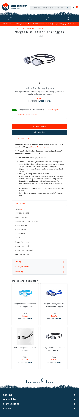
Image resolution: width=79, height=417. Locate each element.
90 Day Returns (20, 24)
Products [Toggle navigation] (11, 19)
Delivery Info (53, 110)
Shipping (18, 262)
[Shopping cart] (75, 8)
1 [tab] (39, 83)
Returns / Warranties (22, 267)
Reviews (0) (19, 272)
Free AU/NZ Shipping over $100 (39, 24)
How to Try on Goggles (40, 147)
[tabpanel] (39, 60)
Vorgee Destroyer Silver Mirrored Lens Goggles (54, 305)
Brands (30, 19)
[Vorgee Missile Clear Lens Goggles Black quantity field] (39, 120)
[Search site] (67, 8)
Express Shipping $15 (60, 24)
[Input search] (47, 8)
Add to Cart (39, 126)
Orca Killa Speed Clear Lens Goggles (25, 349)
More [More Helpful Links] (69, 19)
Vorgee (22, 209)
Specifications (20, 203)
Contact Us (50, 19)
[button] (39, 132)
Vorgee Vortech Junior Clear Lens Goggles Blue (25, 305)
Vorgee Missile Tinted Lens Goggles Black (54, 349)
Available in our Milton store (25, 115)
